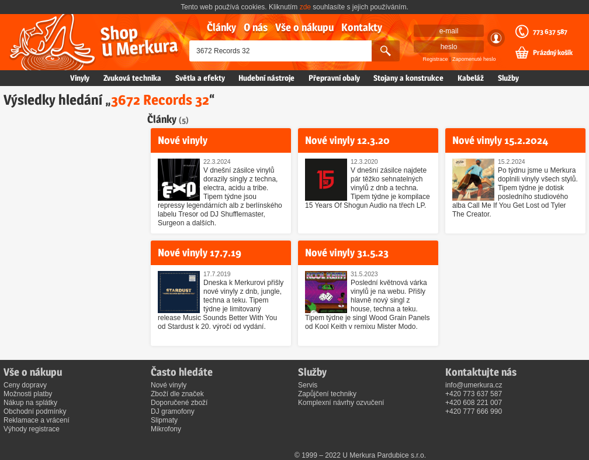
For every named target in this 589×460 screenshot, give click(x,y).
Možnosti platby (28, 394)
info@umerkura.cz (474, 385)
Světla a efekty (200, 78)
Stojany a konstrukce (408, 78)
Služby (508, 78)
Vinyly (79, 78)
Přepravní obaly (334, 78)
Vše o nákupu (304, 27)
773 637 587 (550, 31)
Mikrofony (166, 429)
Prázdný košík (553, 52)
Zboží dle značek (177, 394)
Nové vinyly (168, 385)
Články (221, 27)
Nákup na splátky (30, 403)
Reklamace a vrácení (37, 420)
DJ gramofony (173, 411)
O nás (256, 27)
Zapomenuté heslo (474, 59)
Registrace (435, 59)
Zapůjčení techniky (327, 394)
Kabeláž (471, 78)
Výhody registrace (32, 429)
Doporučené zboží (179, 403)
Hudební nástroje (266, 78)
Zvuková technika (132, 78)
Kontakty (361, 27)
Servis (307, 385)
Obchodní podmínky (35, 411)
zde (305, 7)
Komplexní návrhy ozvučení (341, 403)
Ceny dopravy (25, 385)
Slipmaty (164, 420)
